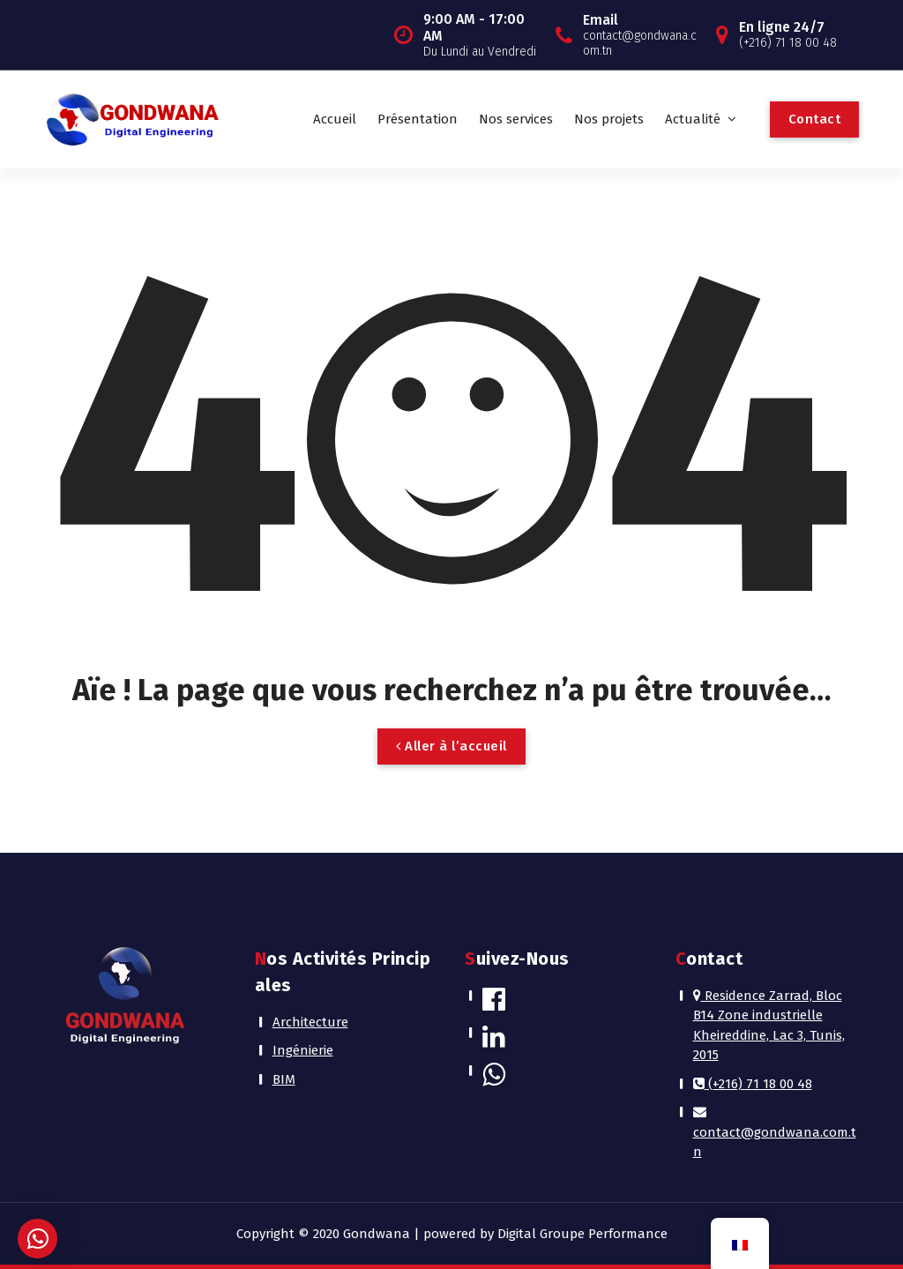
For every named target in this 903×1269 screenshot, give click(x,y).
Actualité (692, 119)
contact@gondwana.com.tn (774, 1132)
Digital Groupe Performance (582, 1234)
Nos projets (609, 119)
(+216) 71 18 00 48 (752, 1084)
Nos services (516, 119)
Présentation (417, 119)
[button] (37, 1238)
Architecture (310, 1022)
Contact (814, 119)
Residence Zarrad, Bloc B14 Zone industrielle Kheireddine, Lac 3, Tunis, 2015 (769, 1026)
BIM (283, 1079)
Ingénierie (302, 1050)
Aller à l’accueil (451, 746)
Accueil (334, 119)
